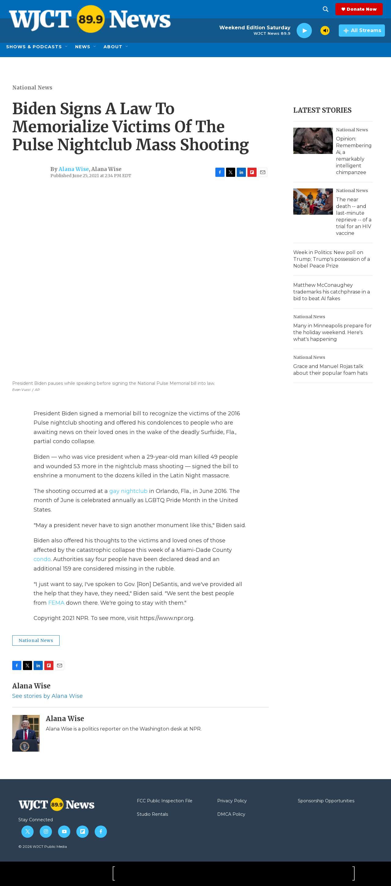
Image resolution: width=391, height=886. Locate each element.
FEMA (56, 603)
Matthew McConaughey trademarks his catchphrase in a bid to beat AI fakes (331, 291)
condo (42, 559)
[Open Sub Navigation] (66, 46)
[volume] (325, 30)
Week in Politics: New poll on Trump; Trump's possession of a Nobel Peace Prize (331, 259)
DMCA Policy (231, 814)
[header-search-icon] (328, 9)
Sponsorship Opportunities (326, 801)
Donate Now (364, 9)
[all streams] (362, 30)
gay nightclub (128, 491)
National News (32, 87)
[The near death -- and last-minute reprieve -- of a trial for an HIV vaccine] (313, 201)
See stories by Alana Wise (47, 696)
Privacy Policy (232, 801)
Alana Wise (74, 169)
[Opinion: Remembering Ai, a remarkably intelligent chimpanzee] (313, 141)
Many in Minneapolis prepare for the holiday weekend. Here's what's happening (332, 332)
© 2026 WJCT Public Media (42, 846)
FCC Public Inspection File (164, 801)
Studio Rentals (152, 814)
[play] (304, 30)
